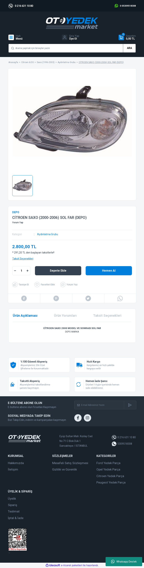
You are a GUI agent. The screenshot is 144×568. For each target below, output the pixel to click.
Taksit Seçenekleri (22, 258)
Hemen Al (108, 270)
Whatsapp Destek (124, 562)
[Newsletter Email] (99, 405)
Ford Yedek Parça (108, 463)
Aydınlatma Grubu (47, 234)
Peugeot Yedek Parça (111, 482)
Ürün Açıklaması (25, 315)
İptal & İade (15, 518)
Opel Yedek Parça (108, 469)
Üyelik (12, 498)
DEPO (15, 212)
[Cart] (127, 37)
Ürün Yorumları (65, 315)
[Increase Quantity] (27, 270)
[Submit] (130, 405)
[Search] (72, 48)
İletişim (13, 469)
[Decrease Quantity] (15, 270)
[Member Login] (70, 37)
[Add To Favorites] (44, 284)
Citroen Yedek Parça (110, 476)
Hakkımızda (16, 463)
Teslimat (14, 511)
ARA (129, 48)
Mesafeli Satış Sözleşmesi (70, 463)
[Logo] (72, 23)
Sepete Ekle (58, 270)
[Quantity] (21, 270)
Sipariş (12, 505)
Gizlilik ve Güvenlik (64, 469)
